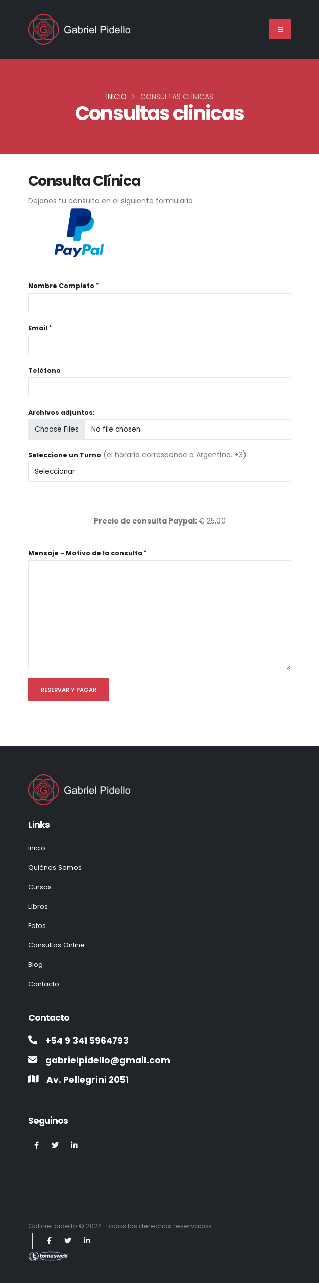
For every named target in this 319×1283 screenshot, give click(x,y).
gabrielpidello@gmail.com (110, 1056)
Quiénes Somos (55, 867)
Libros (38, 904)
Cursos (40, 886)
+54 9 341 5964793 (89, 1036)
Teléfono (44, 370)
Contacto (45, 980)
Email (37, 328)
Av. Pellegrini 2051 (89, 1075)
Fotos (37, 923)
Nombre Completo (61, 285)
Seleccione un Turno (64, 454)
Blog (35, 961)
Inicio (116, 97)
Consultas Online (58, 942)
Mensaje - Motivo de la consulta (85, 553)
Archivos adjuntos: (61, 412)
